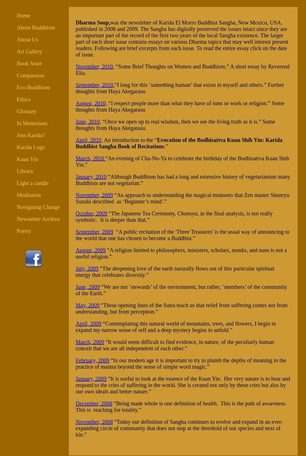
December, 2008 (94, 403)
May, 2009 (87, 305)
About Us (27, 39)
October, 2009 (91, 213)
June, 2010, (88, 122)
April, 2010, (89, 140)
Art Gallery (29, 51)
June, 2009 (88, 287)
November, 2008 (94, 422)
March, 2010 (91, 158)
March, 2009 (90, 342)
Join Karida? (31, 135)
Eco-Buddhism (33, 87)
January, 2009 (91, 379)
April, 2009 (88, 324)
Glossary (26, 111)
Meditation (29, 195)
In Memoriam (32, 123)
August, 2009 (91, 250)
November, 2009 (94, 195)
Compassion (30, 75)
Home (23, 16)
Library (25, 171)
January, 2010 (91, 177)
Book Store (29, 63)
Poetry (24, 231)
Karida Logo (31, 147)
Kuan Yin (27, 159)
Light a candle (32, 183)
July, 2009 (87, 268)
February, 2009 (92, 360)
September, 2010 (94, 85)
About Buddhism (36, 27)
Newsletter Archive (38, 219)
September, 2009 (94, 232)
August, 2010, (91, 103)
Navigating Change (38, 207)
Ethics (24, 99)
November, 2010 (94, 66)
